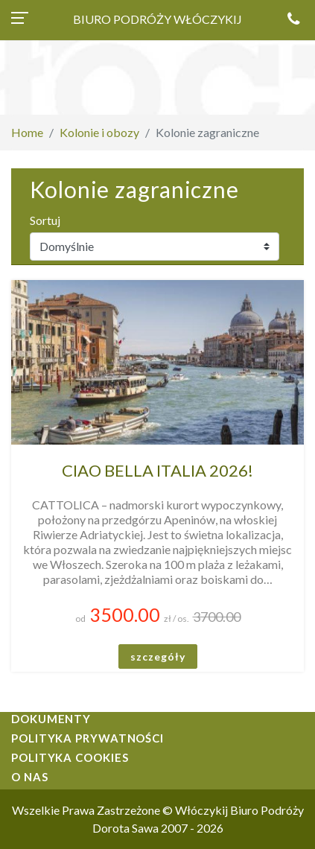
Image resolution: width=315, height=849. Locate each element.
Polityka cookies (69, 757)
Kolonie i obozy (99, 132)
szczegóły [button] (157, 656)
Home (27, 132)
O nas (29, 776)
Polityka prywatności (87, 738)
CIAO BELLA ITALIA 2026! (157, 470)
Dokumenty (51, 718)
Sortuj (45, 220)
